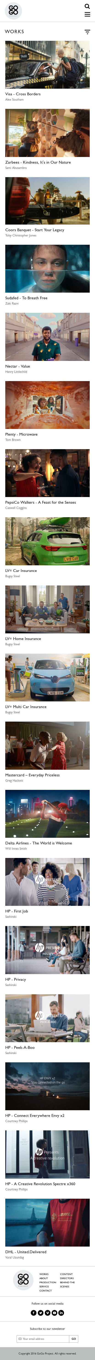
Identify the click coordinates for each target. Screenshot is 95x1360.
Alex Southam (14, 99)
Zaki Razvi (12, 303)
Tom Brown (13, 440)
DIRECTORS (67, 1278)
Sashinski (11, 916)
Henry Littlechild (16, 372)
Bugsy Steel (12, 576)
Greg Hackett (14, 780)
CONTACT (45, 1290)
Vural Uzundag (14, 1257)
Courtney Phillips (16, 1121)
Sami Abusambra (16, 168)
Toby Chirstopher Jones (20, 235)
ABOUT (43, 1278)
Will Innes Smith (16, 848)
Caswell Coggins (16, 508)
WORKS (43, 1274)
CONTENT (66, 1274)
